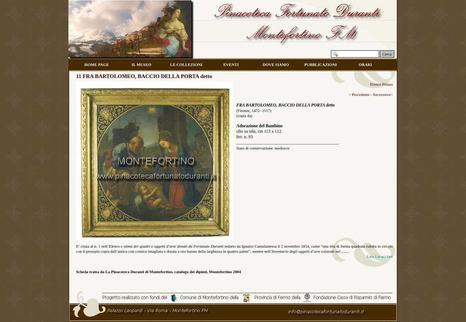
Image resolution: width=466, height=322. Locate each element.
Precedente (360, 94)
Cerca (387, 54)
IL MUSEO (141, 64)
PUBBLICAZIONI (320, 64)
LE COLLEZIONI (186, 64)
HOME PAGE (96, 64)
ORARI (365, 64)
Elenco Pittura (381, 84)
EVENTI (230, 64)
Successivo (382, 94)
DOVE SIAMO (276, 64)
